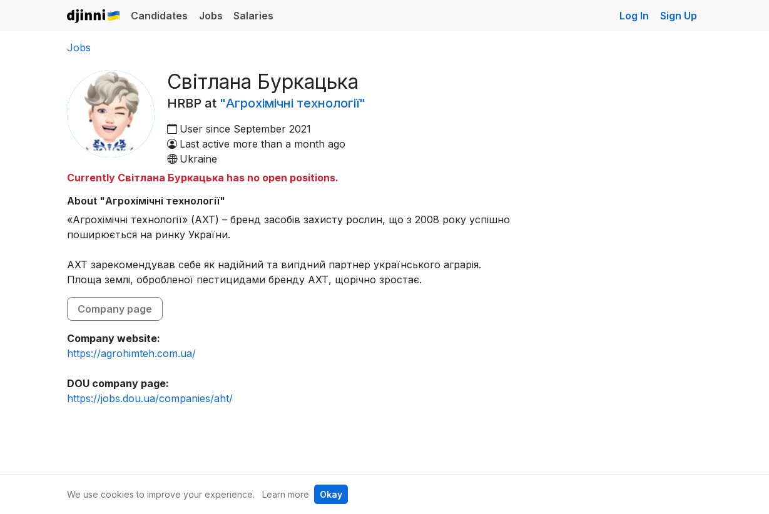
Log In (634, 15)
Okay (331, 494)
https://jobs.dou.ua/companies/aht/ (150, 398)
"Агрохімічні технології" (292, 103)
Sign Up (678, 15)
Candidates (159, 15)
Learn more (285, 494)
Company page (115, 309)
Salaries (253, 15)
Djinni (94, 16)
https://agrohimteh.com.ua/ (131, 353)
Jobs (211, 15)
